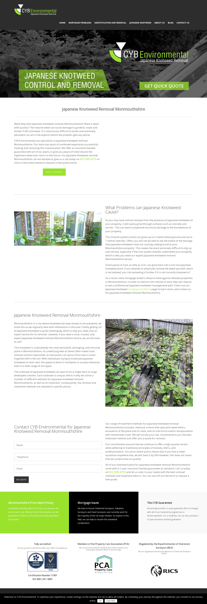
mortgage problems (139, 289)
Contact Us (183, 22)
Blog (170, 22)
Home (62, 22)
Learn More (111, 601)
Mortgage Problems (80, 22)
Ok (100, 601)
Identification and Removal (110, 22)
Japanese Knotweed (140, 22)
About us (159, 22)
